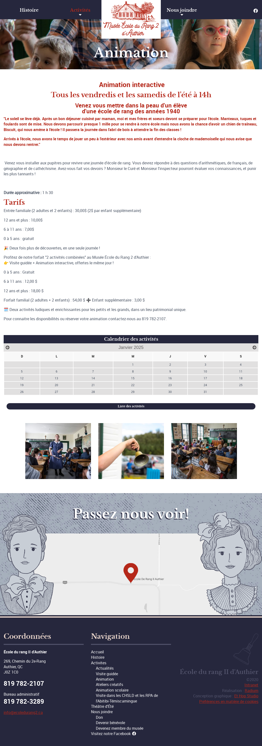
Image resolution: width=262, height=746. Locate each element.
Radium (251, 690)
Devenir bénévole (110, 722)
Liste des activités (131, 406)
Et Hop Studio (246, 696)
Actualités (105, 668)
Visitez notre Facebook (113, 733)
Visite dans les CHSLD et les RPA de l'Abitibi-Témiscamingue (127, 698)
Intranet (251, 685)
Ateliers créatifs (109, 684)
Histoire (29, 10)
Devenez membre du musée (119, 728)
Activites (98, 663)
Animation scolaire (112, 690)
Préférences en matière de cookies (228, 701)
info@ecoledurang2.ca (23, 712)
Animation (105, 679)
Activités (80, 10)
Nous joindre (182, 10)
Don (99, 717)
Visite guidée (107, 673)
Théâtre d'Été (102, 706)
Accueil (97, 652)
